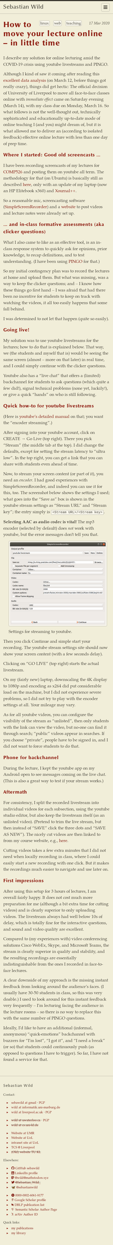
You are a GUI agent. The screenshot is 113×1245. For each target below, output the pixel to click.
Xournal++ (65, 191)
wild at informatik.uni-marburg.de (35, 1107)
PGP (42, 1102)
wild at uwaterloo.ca (25, 1119)
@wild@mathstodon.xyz (29, 1177)
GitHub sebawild (25, 1167)
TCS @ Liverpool (23, 1147)
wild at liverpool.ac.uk (27, 1111)
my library (18, 1232)
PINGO (75, 261)
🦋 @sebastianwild (24, 1187)
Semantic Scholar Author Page (34, 1209)
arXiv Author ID (24, 1214)
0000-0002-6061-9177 (27, 1195)
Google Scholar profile (28, 1199)
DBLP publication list (27, 1204)
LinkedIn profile (24, 1172)
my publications (22, 1227)
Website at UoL (22, 1137)
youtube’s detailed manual (44, 416)
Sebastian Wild (23, 7)
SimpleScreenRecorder (26, 206)
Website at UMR (22, 1132)
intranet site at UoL (25, 1142)
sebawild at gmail (23, 1102)
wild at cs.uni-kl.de (24, 1124)
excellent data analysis (24, 80)
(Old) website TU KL (26, 1151)
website (68, 206)
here (27, 184)
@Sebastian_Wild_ (26, 1182)
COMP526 (12, 172)
